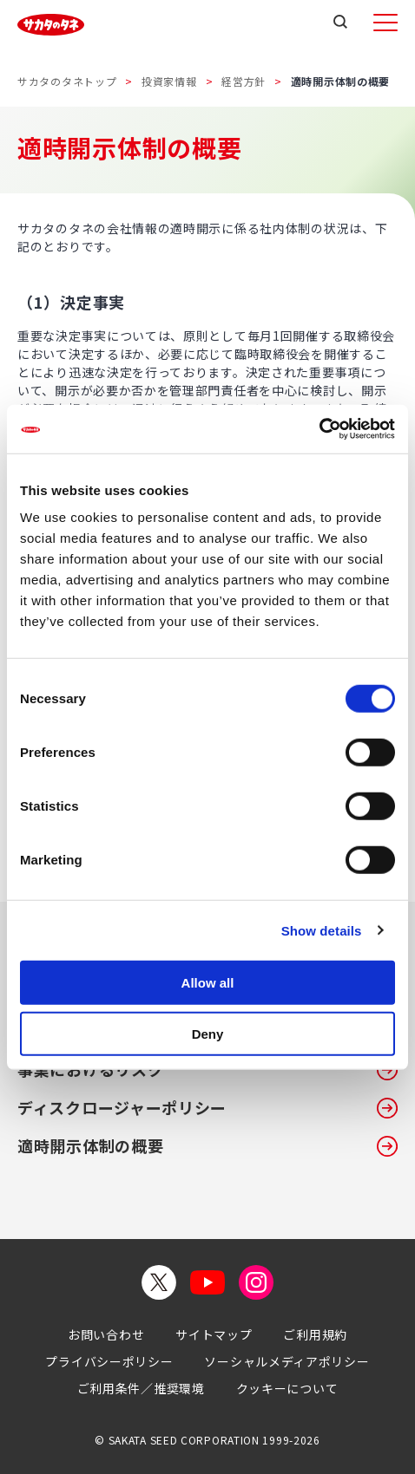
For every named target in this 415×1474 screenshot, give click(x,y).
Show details (321, 930)
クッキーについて (287, 1388)
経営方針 (243, 81)
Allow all (207, 982)
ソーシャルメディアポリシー (286, 1361)
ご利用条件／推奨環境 (141, 1388)
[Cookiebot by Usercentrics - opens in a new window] (319, 429)
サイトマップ (213, 1334)
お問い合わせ (106, 1334)
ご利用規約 (315, 1334)
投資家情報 (169, 81)
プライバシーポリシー (109, 1361)
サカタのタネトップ (66, 81)
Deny (208, 1033)
